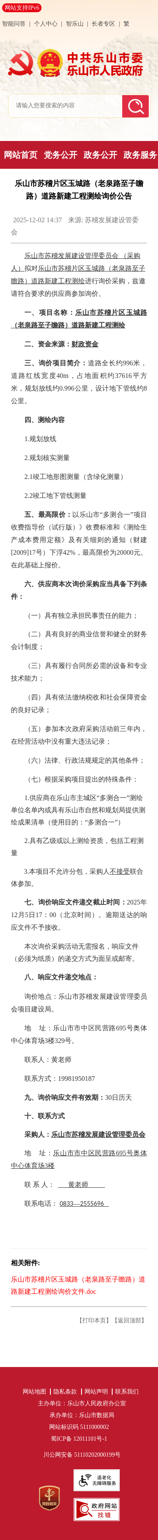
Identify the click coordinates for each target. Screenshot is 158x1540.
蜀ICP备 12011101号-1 (82, 1439)
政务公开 (100, 155)
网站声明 (96, 1391)
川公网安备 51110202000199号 (82, 1455)
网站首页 (20, 155)
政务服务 (140, 155)
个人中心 (46, 24)
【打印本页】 (94, 1320)
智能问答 (14, 24)
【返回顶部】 (129, 1320)
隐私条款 (65, 1391)
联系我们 (127, 1391)
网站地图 (34, 1391)
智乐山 (75, 24)
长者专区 (103, 24)
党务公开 (60, 155)
